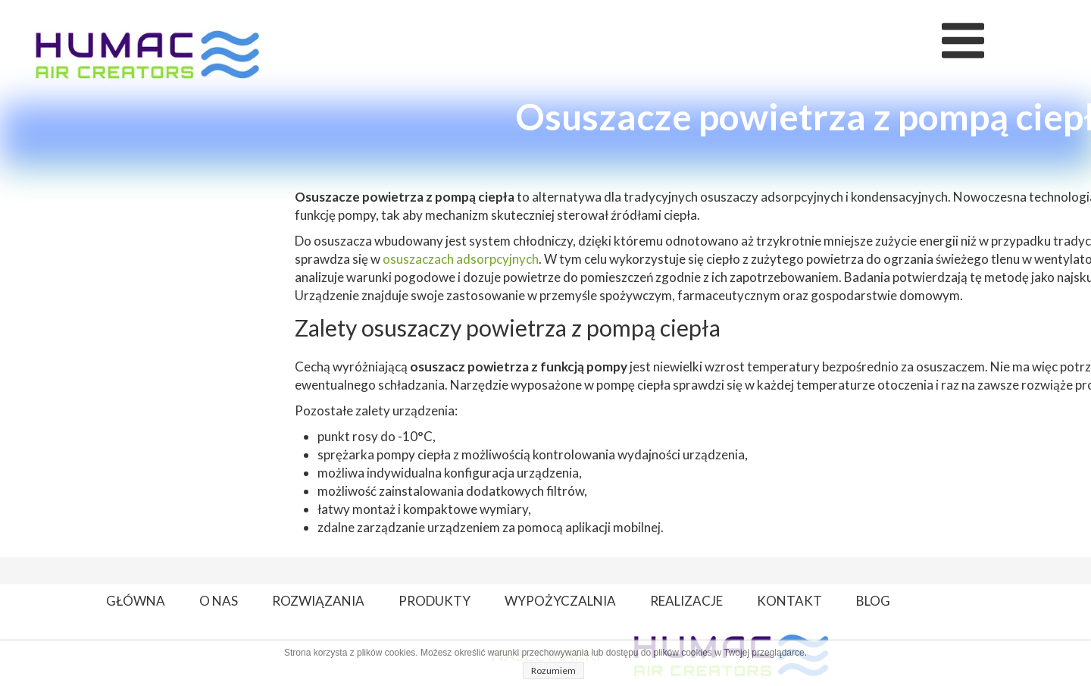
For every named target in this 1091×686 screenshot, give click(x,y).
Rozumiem (553, 670)
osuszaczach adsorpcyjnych (461, 259)
